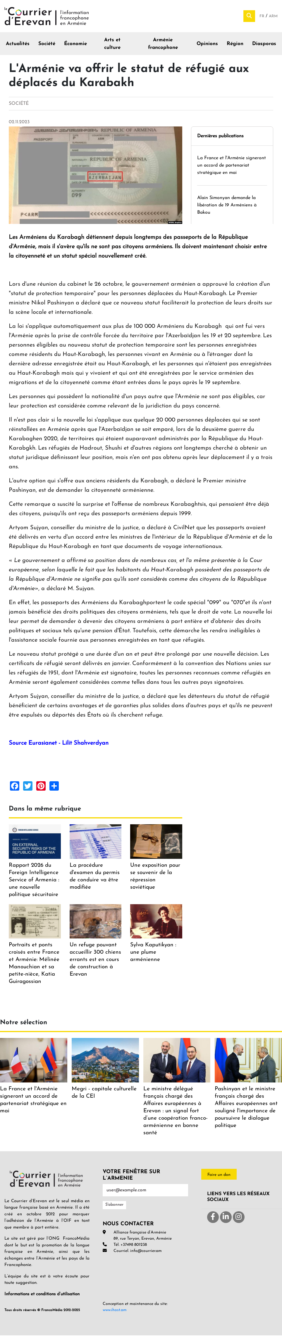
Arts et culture (112, 46)
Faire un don (219, 1177)
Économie (75, 46)
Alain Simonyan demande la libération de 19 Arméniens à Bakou (227, 207)
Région (235, 46)
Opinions (207, 46)
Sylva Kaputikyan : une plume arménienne (153, 955)
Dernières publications (220, 138)
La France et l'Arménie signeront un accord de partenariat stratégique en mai (231, 168)
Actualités (18, 46)
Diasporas (264, 46)
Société (46, 46)
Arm (273, 18)
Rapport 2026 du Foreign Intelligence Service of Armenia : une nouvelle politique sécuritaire (34, 882)
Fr (262, 18)
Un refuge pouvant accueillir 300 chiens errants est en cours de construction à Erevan (95, 962)
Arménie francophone (163, 46)
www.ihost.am (115, 1312)
